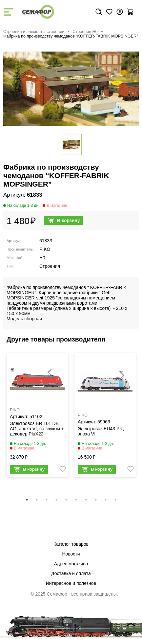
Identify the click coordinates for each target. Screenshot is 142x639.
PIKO (44, 249)
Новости (71, 553)
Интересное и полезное (71, 583)
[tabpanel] (37, 416)
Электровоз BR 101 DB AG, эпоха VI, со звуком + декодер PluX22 (37, 428)
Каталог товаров (71, 544)
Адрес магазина (71, 563)
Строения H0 (84, 31)
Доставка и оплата (71, 573)
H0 (42, 257)
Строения (49, 266)
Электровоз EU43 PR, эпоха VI (101, 431)
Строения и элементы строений (33, 31)
